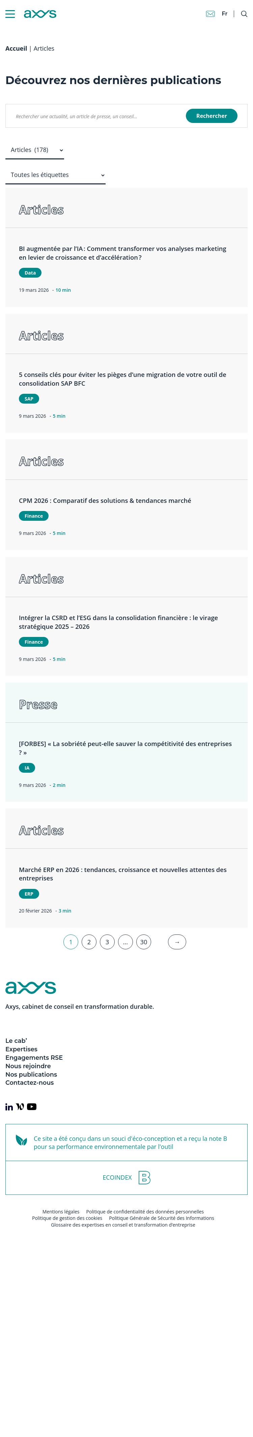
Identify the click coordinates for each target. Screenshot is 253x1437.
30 (143, 942)
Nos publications (31, 1074)
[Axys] (31, 14)
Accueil (16, 48)
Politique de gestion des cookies (67, 1218)
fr (224, 13)
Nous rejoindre (28, 1066)
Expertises (21, 1049)
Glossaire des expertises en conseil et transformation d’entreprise (123, 1225)
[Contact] (210, 14)
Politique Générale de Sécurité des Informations (161, 1218)
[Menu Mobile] (10, 14)
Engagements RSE (34, 1057)
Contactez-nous (29, 1082)
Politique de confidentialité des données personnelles (145, 1211)
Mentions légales (61, 1211)
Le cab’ (16, 1040)
